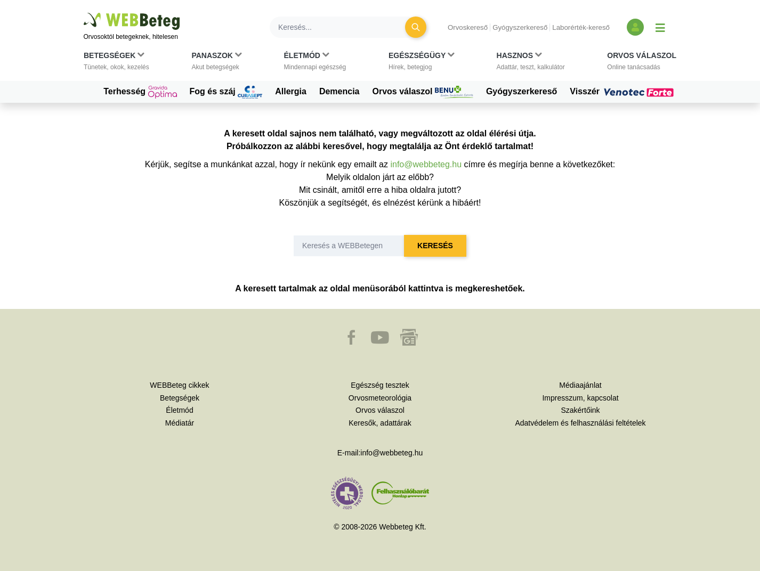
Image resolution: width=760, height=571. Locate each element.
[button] (116, 63)
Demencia (339, 91)
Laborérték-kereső (581, 27)
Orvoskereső (468, 27)
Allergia (290, 91)
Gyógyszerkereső (519, 27)
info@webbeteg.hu (426, 164)
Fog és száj (226, 92)
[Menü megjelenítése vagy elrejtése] (660, 27)
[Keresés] (344, 27)
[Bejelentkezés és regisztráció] (635, 27)
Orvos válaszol (423, 92)
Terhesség (139, 92)
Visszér (623, 91)
